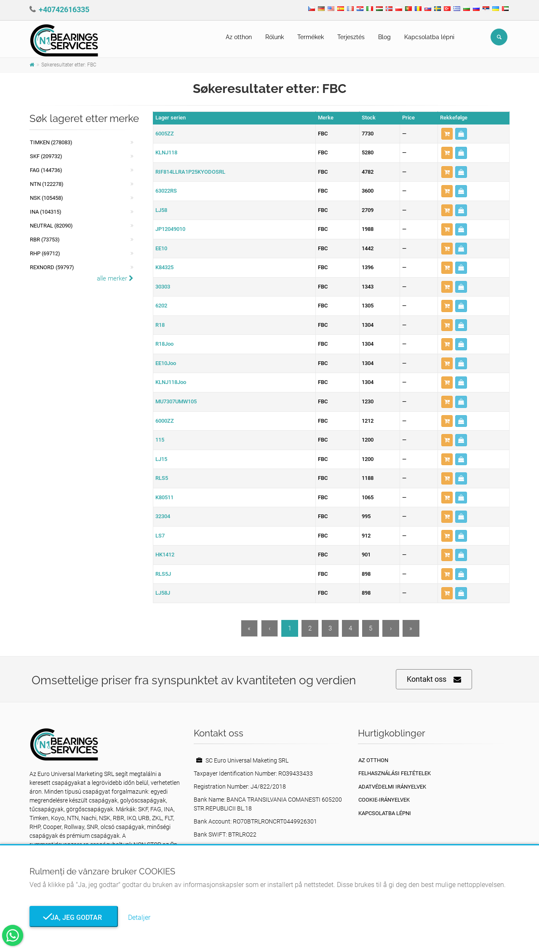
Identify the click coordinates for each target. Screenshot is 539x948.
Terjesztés (351, 37)
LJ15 (161, 459)
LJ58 (161, 210)
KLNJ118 (166, 152)
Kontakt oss (434, 679)
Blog (384, 37)
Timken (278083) (51, 142)
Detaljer (139, 918)
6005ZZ (164, 133)
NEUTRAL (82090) (51, 225)
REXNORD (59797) (52, 267)
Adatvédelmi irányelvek (392, 787)
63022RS (166, 191)
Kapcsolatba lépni (429, 37)
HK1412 (164, 554)
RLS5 (161, 478)
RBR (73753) (45, 239)
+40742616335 (64, 9)
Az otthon (239, 37)
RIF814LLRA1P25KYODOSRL (190, 172)
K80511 (164, 497)
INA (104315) (45, 212)
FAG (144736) (46, 170)
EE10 (161, 248)
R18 (160, 325)
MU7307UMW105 (176, 401)
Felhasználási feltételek (394, 773)
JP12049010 (170, 229)
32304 (162, 516)
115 (159, 440)
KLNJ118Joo (170, 382)
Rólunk (274, 37)
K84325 (164, 267)
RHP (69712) (45, 253)
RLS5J (163, 574)
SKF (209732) (46, 156)
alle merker (115, 278)
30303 (162, 286)
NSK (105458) (46, 198)
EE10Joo (165, 363)
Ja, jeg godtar (73, 918)
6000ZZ (164, 421)
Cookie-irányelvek (384, 800)
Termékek (310, 37)
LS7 (160, 535)
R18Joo (164, 344)
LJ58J (162, 593)
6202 (161, 305)
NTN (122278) (47, 184)
